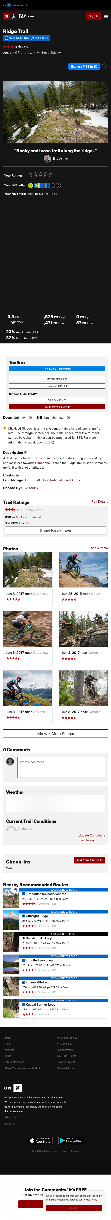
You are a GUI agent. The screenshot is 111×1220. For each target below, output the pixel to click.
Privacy (75, 1150)
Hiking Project (65, 1049)
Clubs (7, 1056)
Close (74, 1208)
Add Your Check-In (89, 860)
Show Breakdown (55, 530)
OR (17, 52)
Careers (9, 1123)
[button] (7, 112)
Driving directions (57, 378)
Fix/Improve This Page (57, 406)
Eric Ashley (60, 158)
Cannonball (43, 463)
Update (92, 835)
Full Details (100, 501)
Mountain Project (67, 1037)
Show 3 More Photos (55, 733)
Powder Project (66, 1062)
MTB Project (64, 1043)
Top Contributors (14, 1062)
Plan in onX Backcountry (57, 368)
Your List (51, 193)
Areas (7, 52)
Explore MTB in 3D (84, 66)
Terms (64, 1150)
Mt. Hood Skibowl (49, 52)
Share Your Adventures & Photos (23, 1068)
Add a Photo (99, 548)
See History (86, 840)
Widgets (9, 1049)
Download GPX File (57, 386)
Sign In (94, 16)
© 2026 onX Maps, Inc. (44, 1150)
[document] (74, 1202)
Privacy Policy (90, 1199)
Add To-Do (35, 193)
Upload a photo (57, 399)
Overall (24, 523)
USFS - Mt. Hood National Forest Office (53, 480)
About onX (10, 1117)
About (7, 1037)
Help (7, 1043)
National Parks (65, 1068)
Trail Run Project (66, 1056)
